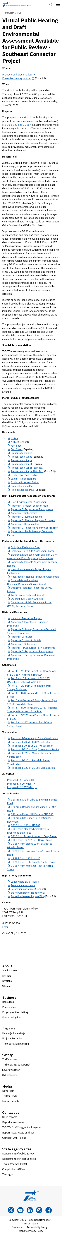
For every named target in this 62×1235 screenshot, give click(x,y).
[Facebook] (48, 1210)
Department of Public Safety (18, 1153)
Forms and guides (12, 1017)
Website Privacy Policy (31, 1230)
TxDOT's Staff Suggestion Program (21, 1127)
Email (5, 927)
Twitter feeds (9, 1096)
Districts (6, 975)
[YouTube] (20, 1210)
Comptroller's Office (13, 1169)
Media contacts (10, 1101)
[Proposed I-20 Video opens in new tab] (20, 780)
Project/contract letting (15, 1012)
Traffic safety (9, 1059)
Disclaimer (17, 1227)
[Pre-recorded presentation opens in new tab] (19, 74)
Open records (9, 1116)
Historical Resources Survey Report (26, 584)
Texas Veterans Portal (14, 1163)
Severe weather (11, 1069)
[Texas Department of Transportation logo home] (17, 4)
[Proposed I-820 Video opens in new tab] (21, 783)
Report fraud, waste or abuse (18, 1132)
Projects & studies (12, 1038)
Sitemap (6, 986)
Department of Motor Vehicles (19, 1158)
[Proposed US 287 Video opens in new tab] (22, 787)
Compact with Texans (14, 1137)
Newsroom (8, 1090)
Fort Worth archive (12, 12)
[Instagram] (39, 1210)
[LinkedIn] (30, 1210)
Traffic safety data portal (16, 1064)
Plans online (9, 1007)
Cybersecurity (9, 1075)
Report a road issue (13, 1122)
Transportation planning (15, 1043)
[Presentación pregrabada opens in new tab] (18, 78)
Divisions (7, 980)
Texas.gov (7, 1174)
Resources (8, 1001)
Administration (10, 970)
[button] (50, 4)
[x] (11, 1210)
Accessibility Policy (37, 1227)
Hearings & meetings (13, 1033)
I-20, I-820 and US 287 (18, 124)
